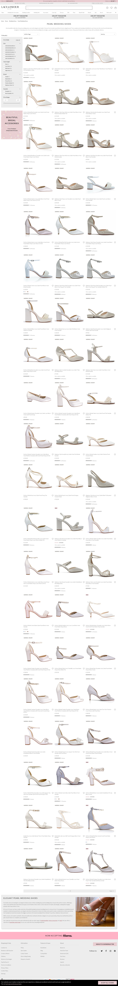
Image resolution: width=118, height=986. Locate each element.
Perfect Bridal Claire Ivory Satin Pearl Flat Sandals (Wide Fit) (98, 414)
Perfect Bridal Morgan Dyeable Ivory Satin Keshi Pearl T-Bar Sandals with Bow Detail (98, 880)
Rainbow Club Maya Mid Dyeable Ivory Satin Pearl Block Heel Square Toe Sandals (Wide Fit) (98, 286)
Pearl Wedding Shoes (23, 21)
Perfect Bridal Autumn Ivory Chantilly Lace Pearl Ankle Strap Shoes (67, 880)
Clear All (18, 40)
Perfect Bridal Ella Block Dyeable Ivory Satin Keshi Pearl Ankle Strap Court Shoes (36, 156)
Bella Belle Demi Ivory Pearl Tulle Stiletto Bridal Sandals (67, 69)
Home (2, 21)
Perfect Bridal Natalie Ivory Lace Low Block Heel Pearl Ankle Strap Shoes (67, 626)
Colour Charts (24, 953)
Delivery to (110, 1)
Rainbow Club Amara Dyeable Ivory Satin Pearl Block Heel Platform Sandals (68, 539)
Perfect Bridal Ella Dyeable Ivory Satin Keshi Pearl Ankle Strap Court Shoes (36, 113)
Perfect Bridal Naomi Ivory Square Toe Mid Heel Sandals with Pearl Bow (67, 752)
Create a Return (5, 953)
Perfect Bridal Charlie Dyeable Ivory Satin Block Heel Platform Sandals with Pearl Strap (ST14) (67, 710)
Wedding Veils (37, 12)
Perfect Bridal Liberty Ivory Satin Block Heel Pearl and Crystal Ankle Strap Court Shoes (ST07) (36, 582)
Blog (41, 950)
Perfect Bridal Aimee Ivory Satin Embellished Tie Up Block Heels (99, 793)
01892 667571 (9, 1)
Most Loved (109, 12)
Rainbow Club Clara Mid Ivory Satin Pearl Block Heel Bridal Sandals (68, 156)
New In (101, 12)
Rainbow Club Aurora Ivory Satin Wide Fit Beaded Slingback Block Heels (98, 496)
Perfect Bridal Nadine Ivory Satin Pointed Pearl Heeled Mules (98, 455)
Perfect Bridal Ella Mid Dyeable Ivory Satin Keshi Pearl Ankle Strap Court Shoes (67, 243)
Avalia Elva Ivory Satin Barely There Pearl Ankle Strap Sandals (37, 836)
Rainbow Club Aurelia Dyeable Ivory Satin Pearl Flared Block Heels (98, 113)
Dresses (62, 12)
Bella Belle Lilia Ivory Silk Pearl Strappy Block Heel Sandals (67, 836)
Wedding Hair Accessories (13, 12)
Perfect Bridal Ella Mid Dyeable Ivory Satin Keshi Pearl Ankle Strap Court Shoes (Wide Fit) (35, 539)
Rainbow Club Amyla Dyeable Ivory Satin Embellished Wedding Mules (68, 582)
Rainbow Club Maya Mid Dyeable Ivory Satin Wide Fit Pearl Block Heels (36, 69)
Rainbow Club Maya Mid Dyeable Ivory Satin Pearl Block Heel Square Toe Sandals (67, 286)
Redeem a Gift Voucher (7, 950)
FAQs (22, 947)
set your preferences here (13, 984)
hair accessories (53, 920)
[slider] (4, 103)
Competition (43, 953)
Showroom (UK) (64, 953)
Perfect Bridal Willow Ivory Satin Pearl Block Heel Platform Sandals (36, 329)
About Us (62, 947)
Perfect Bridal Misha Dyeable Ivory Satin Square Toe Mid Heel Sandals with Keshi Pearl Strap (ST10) (36, 793)
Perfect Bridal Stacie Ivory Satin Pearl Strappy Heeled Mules (66, 496)
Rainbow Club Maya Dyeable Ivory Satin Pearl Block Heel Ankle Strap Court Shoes (99, 243)
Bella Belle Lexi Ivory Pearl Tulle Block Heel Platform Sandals (99, 69)
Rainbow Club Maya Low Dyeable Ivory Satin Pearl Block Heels (68, 199)
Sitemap (3, 973)
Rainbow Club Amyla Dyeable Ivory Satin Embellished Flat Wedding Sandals (37, 880)
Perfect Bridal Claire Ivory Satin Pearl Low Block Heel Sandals (98, 199)
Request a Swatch (25, 959)
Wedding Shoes (13, 21)
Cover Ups (54, 12)
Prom (74, 12)
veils (61, 920)
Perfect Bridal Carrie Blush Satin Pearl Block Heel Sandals (36, 626)
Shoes (3, 12)
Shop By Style (81, 12)
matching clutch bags (15, 922)
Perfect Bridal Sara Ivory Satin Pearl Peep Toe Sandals (35, 496)
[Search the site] (61, 7)
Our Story (62, 956)
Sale (95, 12)
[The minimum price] (5, 100)
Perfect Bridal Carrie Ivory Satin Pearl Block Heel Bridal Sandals (36, 286)
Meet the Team (64, 950)
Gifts (68, 12)
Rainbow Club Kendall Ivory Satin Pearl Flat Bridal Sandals (67, 455)
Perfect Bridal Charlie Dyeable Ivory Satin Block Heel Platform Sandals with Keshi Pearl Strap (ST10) (36, 669)
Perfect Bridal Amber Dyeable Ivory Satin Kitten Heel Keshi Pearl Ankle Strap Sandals (98, 626)
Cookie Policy (4, 970)
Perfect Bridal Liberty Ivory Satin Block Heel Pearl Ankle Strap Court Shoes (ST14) (36, 199)
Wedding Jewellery (26, 12)
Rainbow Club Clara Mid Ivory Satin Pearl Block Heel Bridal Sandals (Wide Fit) (68, 113)
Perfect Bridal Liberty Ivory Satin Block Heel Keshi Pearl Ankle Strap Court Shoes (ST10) (36, 243)
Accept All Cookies (107, 982)
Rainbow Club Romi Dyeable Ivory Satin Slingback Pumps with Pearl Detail (98, 329)
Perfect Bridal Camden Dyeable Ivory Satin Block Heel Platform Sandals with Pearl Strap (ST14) (67, 414)
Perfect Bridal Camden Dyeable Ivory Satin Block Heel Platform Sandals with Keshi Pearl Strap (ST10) (36, 455)
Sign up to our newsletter (105, 944)
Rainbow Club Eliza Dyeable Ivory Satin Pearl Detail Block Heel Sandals (99, 156)
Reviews (62, 959)
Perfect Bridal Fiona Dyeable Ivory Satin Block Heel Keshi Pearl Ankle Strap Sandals (99, 752)
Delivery (3, 956)
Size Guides (24, 950)
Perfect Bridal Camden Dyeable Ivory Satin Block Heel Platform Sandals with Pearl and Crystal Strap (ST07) (36, 711)
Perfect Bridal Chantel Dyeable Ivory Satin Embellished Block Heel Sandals (34, 752)
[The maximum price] (18, 100)
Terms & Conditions (6, 965)
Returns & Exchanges (6, 959)
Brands (89, 12)
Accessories (45, 12)
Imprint (62, 962)
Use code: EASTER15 (20, 16)
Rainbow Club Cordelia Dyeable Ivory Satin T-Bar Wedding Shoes (67, 370)
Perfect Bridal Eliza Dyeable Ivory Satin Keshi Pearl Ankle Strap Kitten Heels (36, 370)
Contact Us (4, 947)
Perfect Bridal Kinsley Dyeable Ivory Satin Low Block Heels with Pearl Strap (37, 414)
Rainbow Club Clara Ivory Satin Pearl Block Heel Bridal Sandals (98, 370)
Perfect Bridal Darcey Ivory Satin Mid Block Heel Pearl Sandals (67, 329)
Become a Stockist (65, 965)
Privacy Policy (4, 968)
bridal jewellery (45, 920)
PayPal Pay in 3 (5, 962)
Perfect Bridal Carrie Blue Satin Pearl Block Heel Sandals (67, 793)
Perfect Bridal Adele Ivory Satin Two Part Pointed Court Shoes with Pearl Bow (98, 710)
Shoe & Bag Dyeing (25, 956)
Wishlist (42, 956)
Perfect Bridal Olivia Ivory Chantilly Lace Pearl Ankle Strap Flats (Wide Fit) (68, 669)
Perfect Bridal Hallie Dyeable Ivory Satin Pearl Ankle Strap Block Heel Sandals (99, 539)
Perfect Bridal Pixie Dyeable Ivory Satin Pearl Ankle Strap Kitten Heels (99, 669)
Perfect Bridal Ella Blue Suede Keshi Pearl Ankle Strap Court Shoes (98, 836)
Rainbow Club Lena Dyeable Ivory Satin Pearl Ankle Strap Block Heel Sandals (99, 582)
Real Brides (43, 947)
